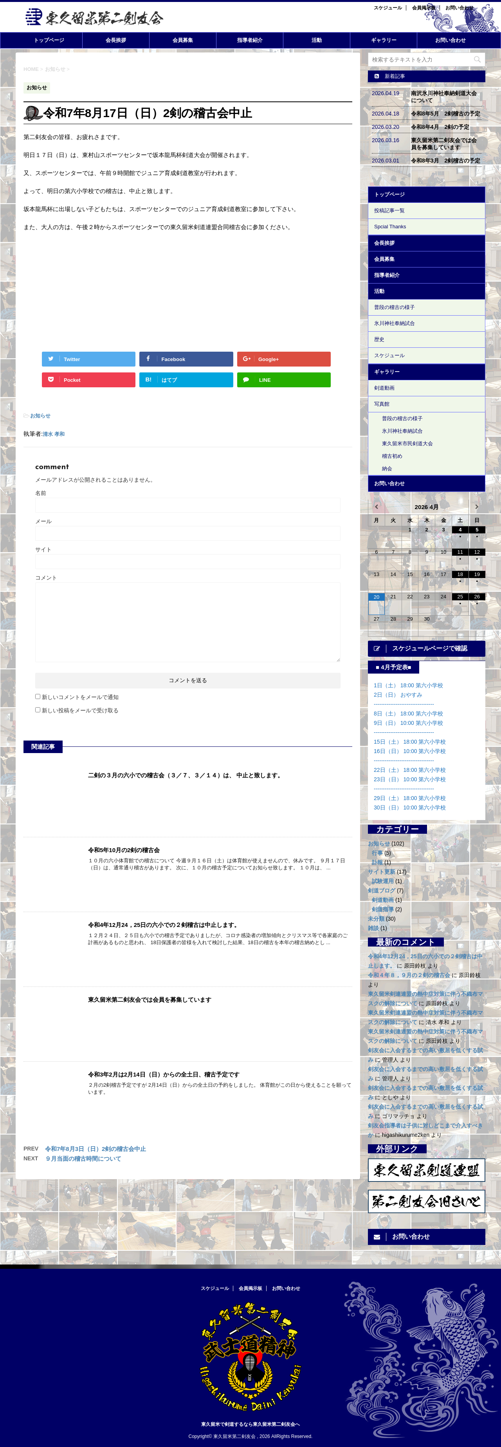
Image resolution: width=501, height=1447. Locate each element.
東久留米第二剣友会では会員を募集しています (149, 999)
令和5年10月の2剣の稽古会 (124, 850)
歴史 (379, 339)
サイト (43, 549)
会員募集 (183, 40)
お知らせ (40, 416)
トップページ (49, 40)
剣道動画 (384, 388)
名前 (40, 493)
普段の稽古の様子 (394, 307)
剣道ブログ (381, 890)
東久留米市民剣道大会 (407, 443)
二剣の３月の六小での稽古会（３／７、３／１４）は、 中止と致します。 (185, 775)
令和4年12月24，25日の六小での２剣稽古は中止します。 (164, 924)
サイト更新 (381, 872)
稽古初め (392, 456)
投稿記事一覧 (389, 210)
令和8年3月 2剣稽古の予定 (445, 160)
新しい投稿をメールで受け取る (80, 710)
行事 (377, 853)
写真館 (381, 404)
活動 (317, 40)
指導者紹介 (250, 40)
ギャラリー (383, 40)
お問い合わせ (459, 8)
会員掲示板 (424, 8)
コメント (46, 577)
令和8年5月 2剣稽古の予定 (445, 113)
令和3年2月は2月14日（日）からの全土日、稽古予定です (164, 1074)
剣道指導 (383, 909)
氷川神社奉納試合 (394, 323)
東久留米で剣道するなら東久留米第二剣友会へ (250, 1421)
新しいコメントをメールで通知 (80, 697)
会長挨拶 (116, 40)
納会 (387, 468)
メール (43, 521)
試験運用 (383, 881)
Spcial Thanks (390, 226)
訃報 (377, 862)
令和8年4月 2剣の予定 (440, 127)
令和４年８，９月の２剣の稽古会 (409, 975)
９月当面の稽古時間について (83, 1158)
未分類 (376, 919)
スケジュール (388, 8)
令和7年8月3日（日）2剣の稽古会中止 (95, 1148)
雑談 (373, 928)
